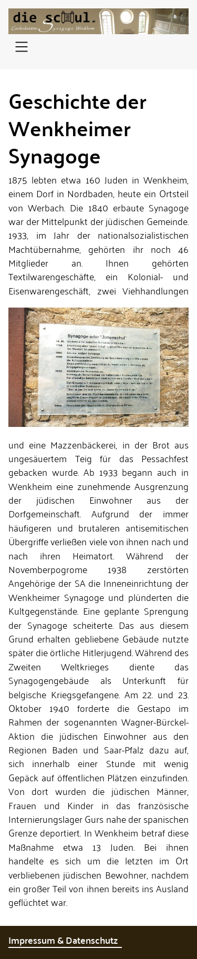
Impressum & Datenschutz (65, 939)
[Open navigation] (21, 47)
